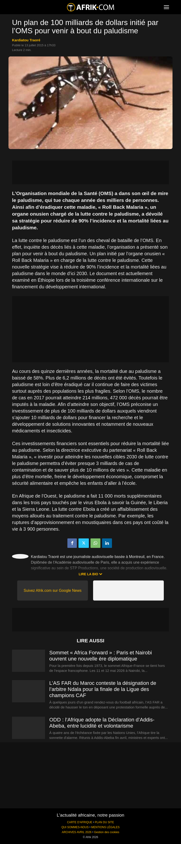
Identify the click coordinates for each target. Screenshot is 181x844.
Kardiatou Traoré (26, 40)
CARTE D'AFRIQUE (79, 822)
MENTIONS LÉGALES (105, 827)
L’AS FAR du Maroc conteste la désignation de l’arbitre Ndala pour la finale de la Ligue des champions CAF (102, 689)
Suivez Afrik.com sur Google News (52, 590)
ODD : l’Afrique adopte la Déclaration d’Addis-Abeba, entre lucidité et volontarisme (101, 723)
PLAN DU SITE (104, 822)
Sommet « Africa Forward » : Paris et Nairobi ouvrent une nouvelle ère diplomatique (100, 656)
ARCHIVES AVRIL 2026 (76, 832)
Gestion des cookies (106, 832)
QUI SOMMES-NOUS (75, 827)
